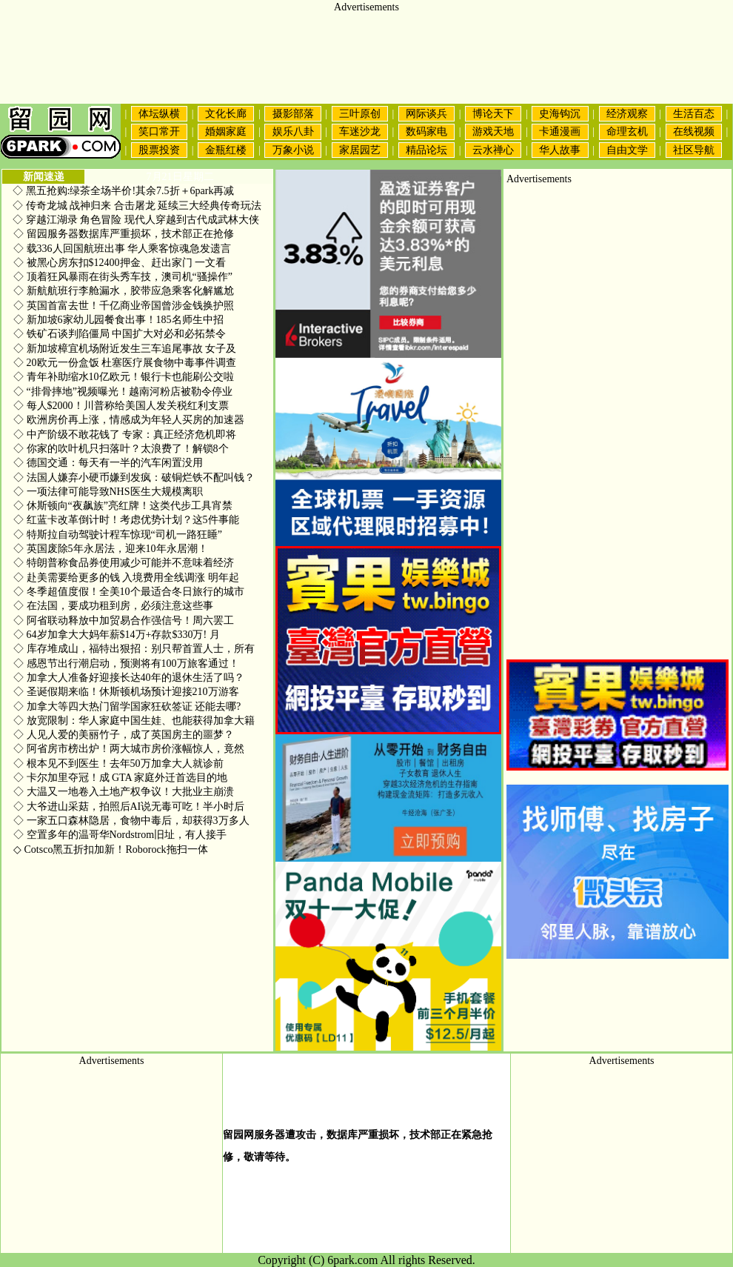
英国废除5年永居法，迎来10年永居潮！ (110, 548)
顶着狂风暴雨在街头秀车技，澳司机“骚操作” (122, 276)
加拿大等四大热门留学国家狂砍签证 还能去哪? (127, 706)
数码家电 (426, 131)
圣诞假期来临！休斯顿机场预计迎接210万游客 (126, 691)
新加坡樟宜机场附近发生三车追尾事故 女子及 (124, 348)
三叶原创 (360, 113)
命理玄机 (627, 131)
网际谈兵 (426, 113)
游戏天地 (493, 131)
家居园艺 (360, 150)
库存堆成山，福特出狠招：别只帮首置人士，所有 (134, 648)
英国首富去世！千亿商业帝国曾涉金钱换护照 (123, 305)
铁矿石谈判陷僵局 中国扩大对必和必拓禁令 (119, 333)
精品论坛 (426, 150)
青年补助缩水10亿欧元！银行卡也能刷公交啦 (123, 376)
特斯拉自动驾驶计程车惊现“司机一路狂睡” (117, 534)
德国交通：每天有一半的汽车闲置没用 (108, 462)
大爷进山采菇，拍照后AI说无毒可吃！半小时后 (128, 806)
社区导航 (693, 150)
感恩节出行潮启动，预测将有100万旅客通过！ (126, 663)
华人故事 (559, 150)
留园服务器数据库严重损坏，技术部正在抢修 (123, 233)
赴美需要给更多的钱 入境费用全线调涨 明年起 (126, 577)
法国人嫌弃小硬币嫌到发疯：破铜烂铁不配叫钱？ (134, 477)
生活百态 (693, 113)
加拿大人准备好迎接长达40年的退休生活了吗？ (128, 677)
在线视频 (693, 131)
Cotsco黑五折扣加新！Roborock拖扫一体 (110, 849)
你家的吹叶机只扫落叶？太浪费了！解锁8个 (121, 448)
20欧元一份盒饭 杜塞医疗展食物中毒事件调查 (124, 362)
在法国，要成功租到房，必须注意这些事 (113, 605)
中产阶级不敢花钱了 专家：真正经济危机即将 (124, 434)
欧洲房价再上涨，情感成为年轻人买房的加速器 (128, 419)
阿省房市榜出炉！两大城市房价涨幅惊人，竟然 (128, 748)
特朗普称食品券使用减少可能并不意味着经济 (123, 562)
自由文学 (627, 150)
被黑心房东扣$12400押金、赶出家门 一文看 (119, 262)
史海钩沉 (559, 113)
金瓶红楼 (226, 150)
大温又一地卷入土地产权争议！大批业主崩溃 (123, 791)
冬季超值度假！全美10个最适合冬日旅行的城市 (128, 591)
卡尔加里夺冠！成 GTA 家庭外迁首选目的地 (120, 777)
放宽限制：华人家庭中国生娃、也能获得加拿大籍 (134, 720)
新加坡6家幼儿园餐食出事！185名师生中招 (118, 319)
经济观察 (627, 113)
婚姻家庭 (226, 131)
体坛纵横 (159, 113)
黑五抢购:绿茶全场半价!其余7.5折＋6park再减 (130, 190)
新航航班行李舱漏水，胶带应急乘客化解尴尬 (123, 290)
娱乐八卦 (293, 131)
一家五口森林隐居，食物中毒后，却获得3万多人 (131, 820)
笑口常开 (159, 131)
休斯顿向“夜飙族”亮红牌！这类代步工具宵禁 (122, 505)
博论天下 (493, 113)
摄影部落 (293, 113)
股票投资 (159, 150)
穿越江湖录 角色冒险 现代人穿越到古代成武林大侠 (142, 219)
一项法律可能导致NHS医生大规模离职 (108, 491)
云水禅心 (493, 150)
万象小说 (293, 150)
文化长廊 (226, 113)
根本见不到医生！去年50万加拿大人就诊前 (118, 763)
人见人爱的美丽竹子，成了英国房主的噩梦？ (123, 734)
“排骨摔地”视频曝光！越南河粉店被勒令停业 (122, 391)
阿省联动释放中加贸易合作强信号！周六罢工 (123, 620)
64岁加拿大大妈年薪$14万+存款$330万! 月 (116, 634)
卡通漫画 (559, 131)
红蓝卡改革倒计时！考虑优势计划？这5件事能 (126, 519)
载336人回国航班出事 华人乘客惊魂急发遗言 (122, 248)
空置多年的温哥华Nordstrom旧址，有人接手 (120, 834)
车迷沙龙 (360, 131)
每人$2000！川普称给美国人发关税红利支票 (121, 405)
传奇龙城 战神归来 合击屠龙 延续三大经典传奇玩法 (144, 205)
